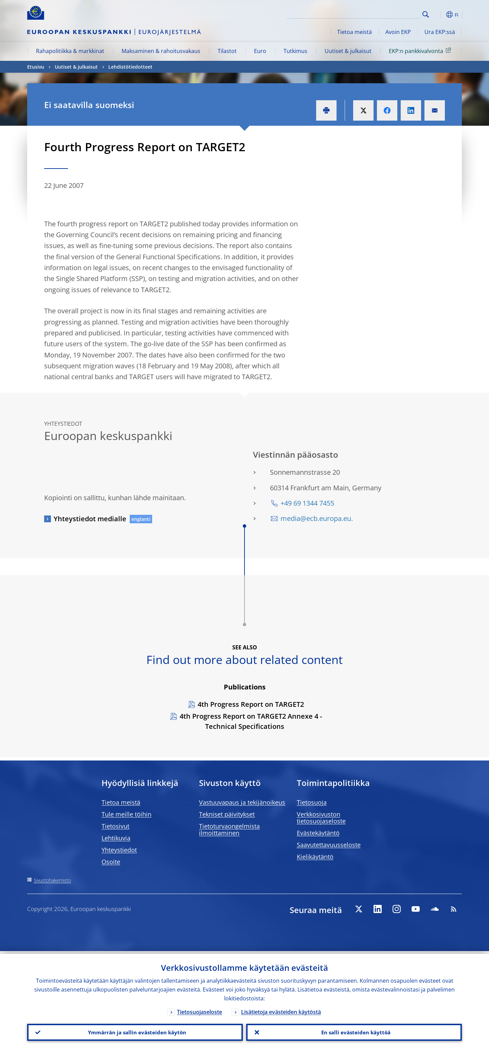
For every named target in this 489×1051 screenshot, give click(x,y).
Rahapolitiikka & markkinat (70, 51)
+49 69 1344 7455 (307, 503)
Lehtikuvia (116, 838)
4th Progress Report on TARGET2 (251, 704)
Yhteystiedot (119, 850)
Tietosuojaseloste (199, 1009)
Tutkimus (295, 51)
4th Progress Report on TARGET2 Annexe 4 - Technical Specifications (251, 721)
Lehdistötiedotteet (130, 67)
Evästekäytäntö (318, 833)
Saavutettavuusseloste (329, 845)
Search (425, 14)
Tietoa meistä (354, 32)
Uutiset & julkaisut (348, 51)
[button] (438, 14)
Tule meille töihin (126, 814)
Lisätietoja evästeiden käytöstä (281, 1009)
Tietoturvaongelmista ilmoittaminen (229, 829)
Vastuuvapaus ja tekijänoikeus (242, 802)
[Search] (386, 13)
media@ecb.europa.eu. (316, 518)
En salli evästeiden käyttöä (354, 1031)
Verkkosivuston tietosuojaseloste (321, 817)
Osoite (111, 862)
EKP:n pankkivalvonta (421, 51)
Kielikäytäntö (315, 857)
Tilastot (227, 51)
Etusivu (35, 67)
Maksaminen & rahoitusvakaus (161, 51)
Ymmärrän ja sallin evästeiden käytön (135, 1031)
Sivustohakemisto (52, 880)
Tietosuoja (312, 802)
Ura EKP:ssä (439, 32)
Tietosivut (115, 826)
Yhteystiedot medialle (90, 518)
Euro (260, 51)
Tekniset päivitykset (227, 814)
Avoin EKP (398, 32)
